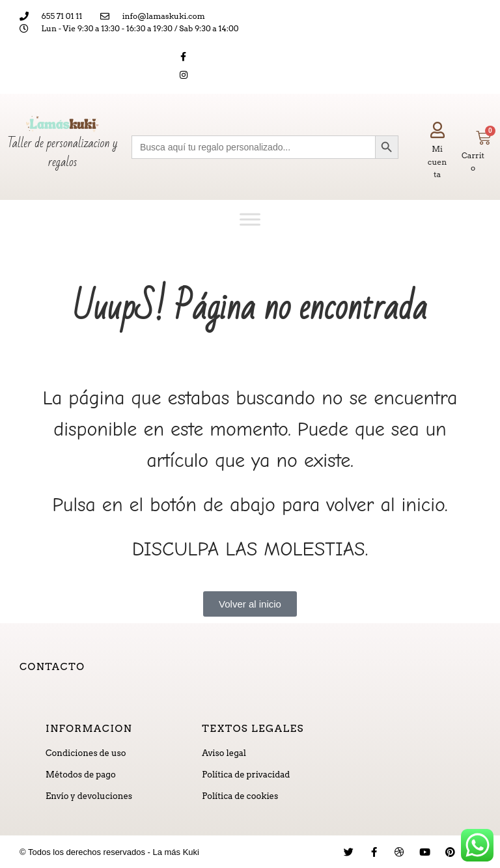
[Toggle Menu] (250, 219)
